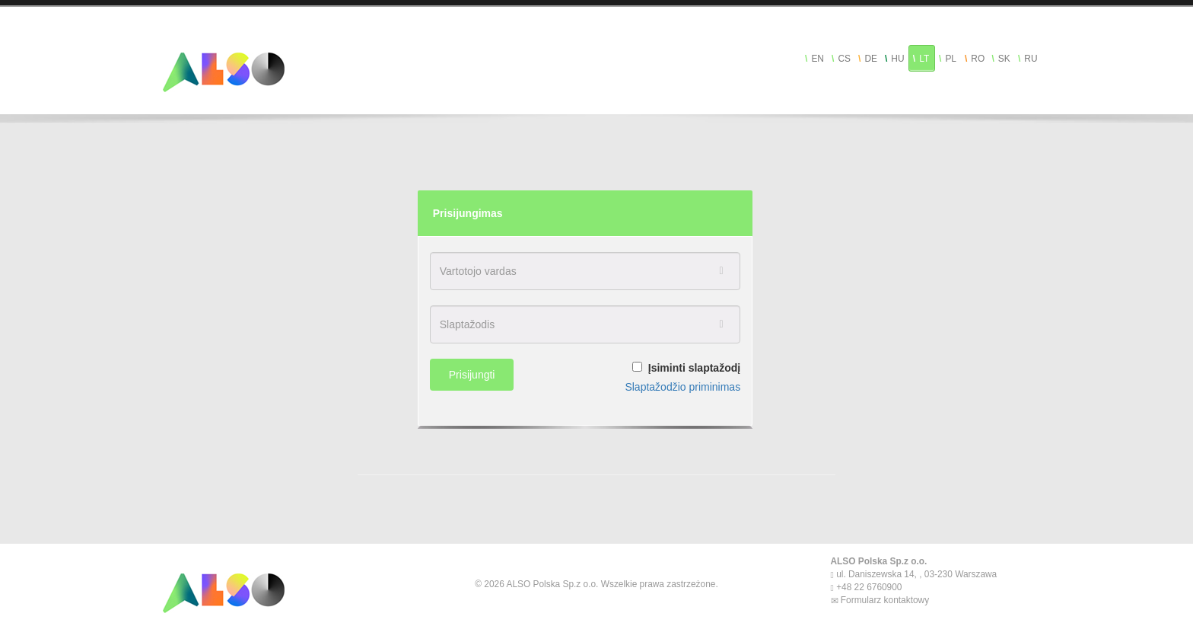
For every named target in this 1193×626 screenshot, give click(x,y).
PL (950, 58)
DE (870, 58)
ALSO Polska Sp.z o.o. (879, 561)
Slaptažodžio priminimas (682, 387)
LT (924, 58)
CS (844, 58)
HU (897, 58)
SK (1004, 58)
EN (817, 58)
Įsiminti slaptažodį (694, 368)
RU (1030, 58)
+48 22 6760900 (868, 587)
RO (978, 58)
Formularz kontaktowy (884, 600)
